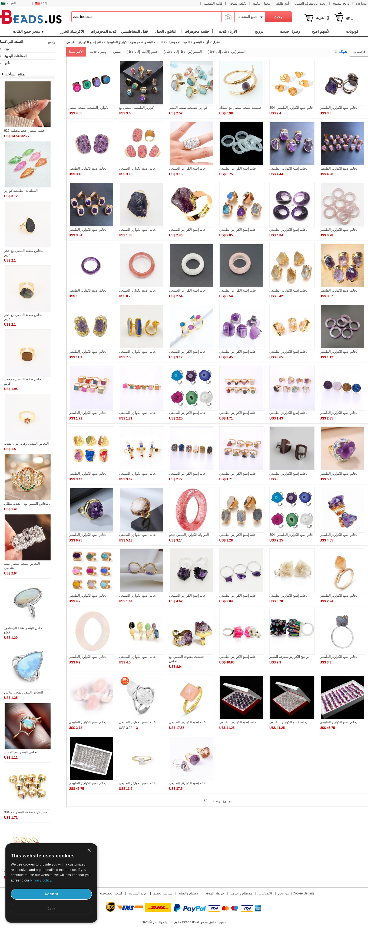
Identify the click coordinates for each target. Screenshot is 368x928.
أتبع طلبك (282, 3)
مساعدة (361, 3)
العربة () (322, 17)
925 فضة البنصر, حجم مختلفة (24, 131)
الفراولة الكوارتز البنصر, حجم (188, 535)
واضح (51, 42)
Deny (51, 908)
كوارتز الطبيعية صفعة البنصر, (88, 108)
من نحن (283, 893)
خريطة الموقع (214, 893)
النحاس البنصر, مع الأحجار (21, 752)
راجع (349, 17)
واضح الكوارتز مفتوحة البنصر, (289, 657)
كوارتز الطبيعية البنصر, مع (136, 108)
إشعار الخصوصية (111, 893)
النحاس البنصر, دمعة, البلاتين (23, 692)
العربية (8, 3)
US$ (41, 3)
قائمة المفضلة (213, 3)
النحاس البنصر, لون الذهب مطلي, (27, 504)
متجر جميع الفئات (28, 31)
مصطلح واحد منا (241, 893)
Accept (51, 894)
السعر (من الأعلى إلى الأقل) (227, 52)
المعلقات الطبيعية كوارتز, (21, 191)
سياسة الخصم (162, 893)
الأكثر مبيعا (76, 52)
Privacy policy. (41, 880)
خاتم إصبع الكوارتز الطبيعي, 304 (291, 108)
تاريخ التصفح (341, 3)
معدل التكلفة (261, 3)
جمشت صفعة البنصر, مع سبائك (240, 108)
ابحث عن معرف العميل (310, 3)
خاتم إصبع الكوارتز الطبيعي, (338, 108)
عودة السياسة (137, 893)
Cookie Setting (303, 893)
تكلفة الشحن (237, 3)
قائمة (359, 51)
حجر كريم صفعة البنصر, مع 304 (25, 812)
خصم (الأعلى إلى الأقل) (142, 52)
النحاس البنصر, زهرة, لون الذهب (26, 443)
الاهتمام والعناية (188, 893)
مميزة (116, 52)
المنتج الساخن (15, 74)
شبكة (340, 51)
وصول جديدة (97, 52)
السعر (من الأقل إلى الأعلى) (183, 52)
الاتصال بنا (265, 893)
